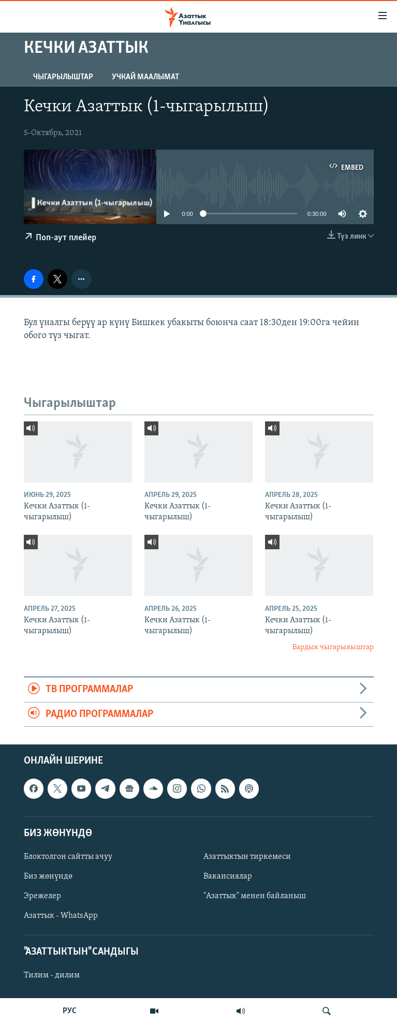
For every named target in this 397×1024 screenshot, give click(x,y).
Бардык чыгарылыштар (333, 647)
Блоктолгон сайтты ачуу (68, 857)
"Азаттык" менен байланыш (254, 896)
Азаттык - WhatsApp (61, 916)
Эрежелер (42, 896)
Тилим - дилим (52, 976)
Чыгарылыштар (63, 77)
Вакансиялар (227, 876)
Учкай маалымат (145, 77)
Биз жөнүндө (48, 876)
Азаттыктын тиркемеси (247, 857)
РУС (70, 1011)
